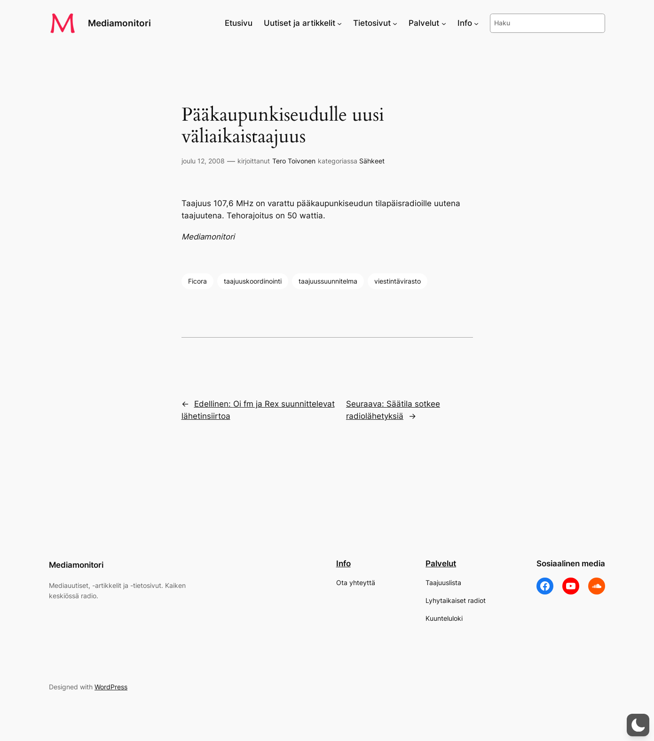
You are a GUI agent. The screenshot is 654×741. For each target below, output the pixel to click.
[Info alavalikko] (476, 23)
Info (343, 563)
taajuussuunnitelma (328, 281)
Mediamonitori (119, 23)
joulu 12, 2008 (203, 161)
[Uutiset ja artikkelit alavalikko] (339, 23)
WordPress (111, 687)
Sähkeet (372, 161)
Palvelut (440, 563)
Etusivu (238, 23)
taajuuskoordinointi (253, 281)
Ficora (197, 281)
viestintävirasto (397, 281)
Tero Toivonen (293, 161)
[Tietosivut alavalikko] (395, 23)
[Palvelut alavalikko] (443, 23)
